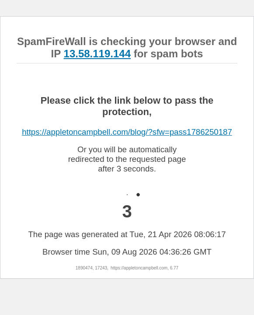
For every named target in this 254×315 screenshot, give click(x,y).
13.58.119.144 (97, 54)
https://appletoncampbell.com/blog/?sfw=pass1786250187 (127, 131)
